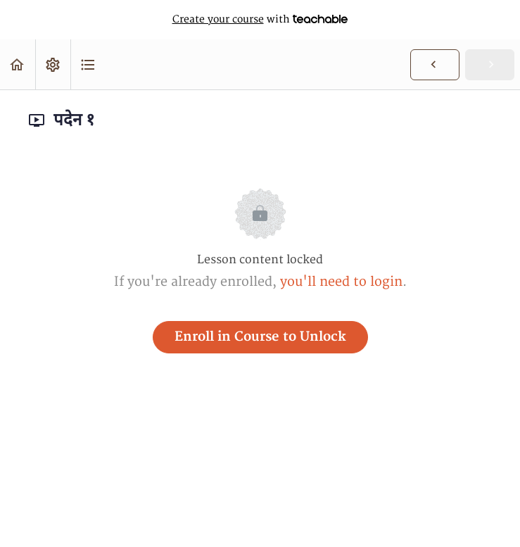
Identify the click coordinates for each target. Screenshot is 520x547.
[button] (17, 64)
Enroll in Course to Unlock (260, 337)
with (260, 20)
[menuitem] (52, 64)
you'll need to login (341, 282)
